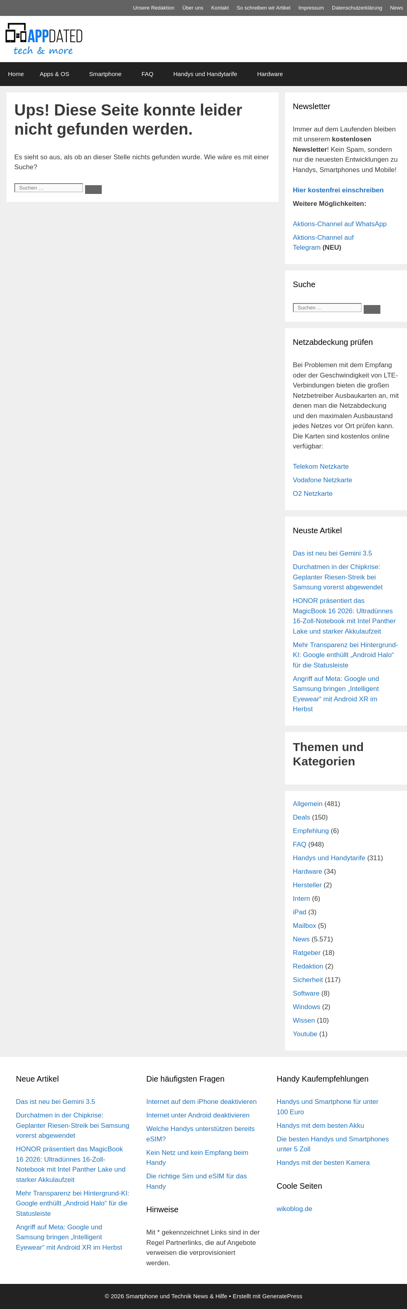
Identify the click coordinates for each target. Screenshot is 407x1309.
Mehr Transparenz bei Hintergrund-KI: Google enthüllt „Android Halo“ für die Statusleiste (345, 655)
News (396, 8)
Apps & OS (54, 73)
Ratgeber (307, 953)
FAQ (147, 73)
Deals (301, 817)
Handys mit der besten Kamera (323, 1162)
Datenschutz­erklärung (357, 8)
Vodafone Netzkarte (322, 480)
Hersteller (307, 885)
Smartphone (105, 73)
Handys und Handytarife (205, 73)
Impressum (311, 8)
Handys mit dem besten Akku (320, 1125)
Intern (301, 898)
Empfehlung (311, 831)
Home (16, 73)
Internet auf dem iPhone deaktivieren (201, 1102)
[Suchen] (93, 189)
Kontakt (220, 8)
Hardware (270, 73)
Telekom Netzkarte (321, 466)
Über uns (193, 8)
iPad (299, 912)
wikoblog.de (294, 1209)
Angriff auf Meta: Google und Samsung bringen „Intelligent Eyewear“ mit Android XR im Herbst (69, 1237)
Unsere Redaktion (153, 8)
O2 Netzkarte (313, 493)
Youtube (305, 1034)
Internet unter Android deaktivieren (198, 1115)
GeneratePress (282, 1296)
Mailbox (304, 925)
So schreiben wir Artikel (264, 8)
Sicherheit (308, 980)
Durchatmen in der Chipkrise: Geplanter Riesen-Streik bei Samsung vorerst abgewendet (338, 577)
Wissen (304, 1020)
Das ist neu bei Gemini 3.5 (332, 553)
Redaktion (308, 966)
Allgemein (308, 804)
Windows (306, 1007)
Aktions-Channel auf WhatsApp (340, 224)
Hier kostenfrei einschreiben (338, 190)
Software (306, 993)
